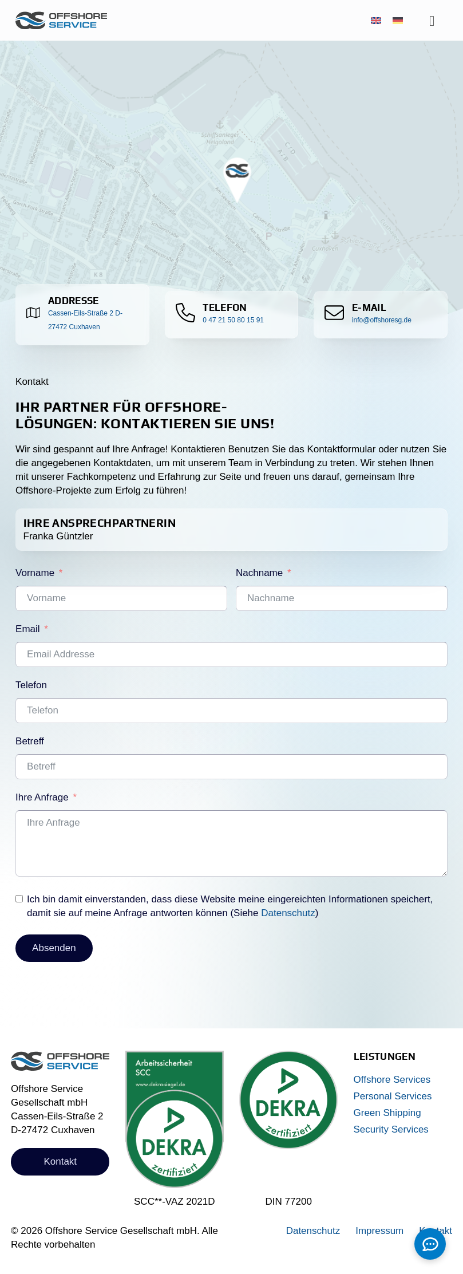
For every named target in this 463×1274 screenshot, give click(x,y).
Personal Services (393, 1096)
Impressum (379, 1230)
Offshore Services (392, 1079)
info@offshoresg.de (381, 320)
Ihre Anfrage (42, 797)
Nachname (259, 572)
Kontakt (60, 1161)
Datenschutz (288, 913)
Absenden (54, 947)
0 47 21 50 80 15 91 (233, 320)
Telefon (31, 685)
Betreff (29, 741)
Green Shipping (387, 1112)
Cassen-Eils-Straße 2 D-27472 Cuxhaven (85, 320)
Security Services (391, 1129)
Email (27, 629)
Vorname (34, 572)
